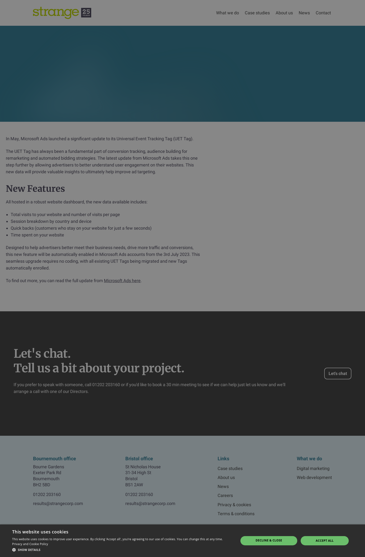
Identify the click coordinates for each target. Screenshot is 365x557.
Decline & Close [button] (269, 540)
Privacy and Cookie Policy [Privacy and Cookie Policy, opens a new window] (30, 544)
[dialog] (182, 278)
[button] (122, 550)
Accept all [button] (325, 541)
